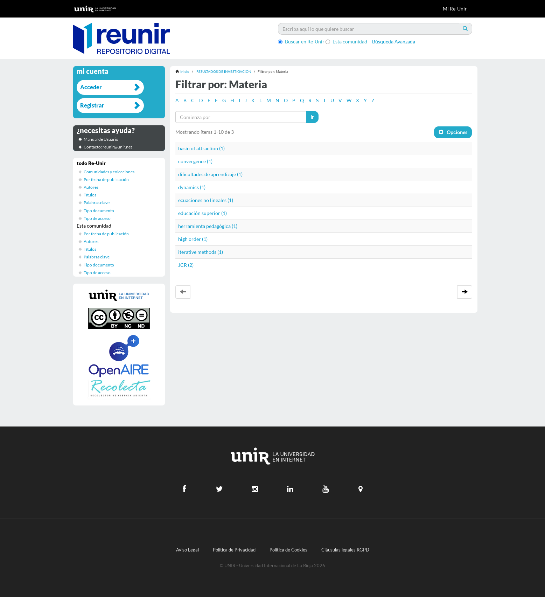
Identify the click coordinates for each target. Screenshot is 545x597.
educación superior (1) (202, 213)
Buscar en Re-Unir (301, 41)
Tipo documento (99, 210)
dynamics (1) (191, 187)
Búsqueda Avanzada (393, 41)
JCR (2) (186, 265)
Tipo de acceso (97, 218)
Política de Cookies (288, 550)
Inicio (184, 71)
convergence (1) (195, 161)
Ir (312, 117)
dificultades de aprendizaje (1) (210, 174)
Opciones (453, 132)
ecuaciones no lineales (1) (205, 200)
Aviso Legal (187, 550)
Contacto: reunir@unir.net (108, 147)
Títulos (90, 194)
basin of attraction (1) (201, 148)
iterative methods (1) (200, 252)
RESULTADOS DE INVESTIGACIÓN (223, 71)
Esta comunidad (346, 41)
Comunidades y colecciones (109, 171)
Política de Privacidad (234, 550)
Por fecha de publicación (106, 179)
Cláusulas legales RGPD (345, 550)
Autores (91, 187)
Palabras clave (97, 202)
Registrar (92, 105)
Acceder (91, 87)
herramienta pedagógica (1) (207, 226)
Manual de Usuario (101, 139)
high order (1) (193, 239)
